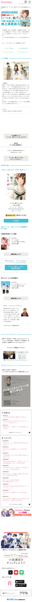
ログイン (25, 3)
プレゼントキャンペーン (23, 52)
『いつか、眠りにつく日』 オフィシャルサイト (16, 158)
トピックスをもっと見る (15, 504)
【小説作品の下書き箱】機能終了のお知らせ (14, 417)
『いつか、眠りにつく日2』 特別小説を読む (16, 267)
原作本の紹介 (23, 48)
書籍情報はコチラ (16, 254)
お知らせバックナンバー (15, 432)
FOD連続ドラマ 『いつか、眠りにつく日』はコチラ (16, 136)
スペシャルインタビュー (8, 52)
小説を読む (16, 220)
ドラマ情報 (9, 48)
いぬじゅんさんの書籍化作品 (11, 325)
